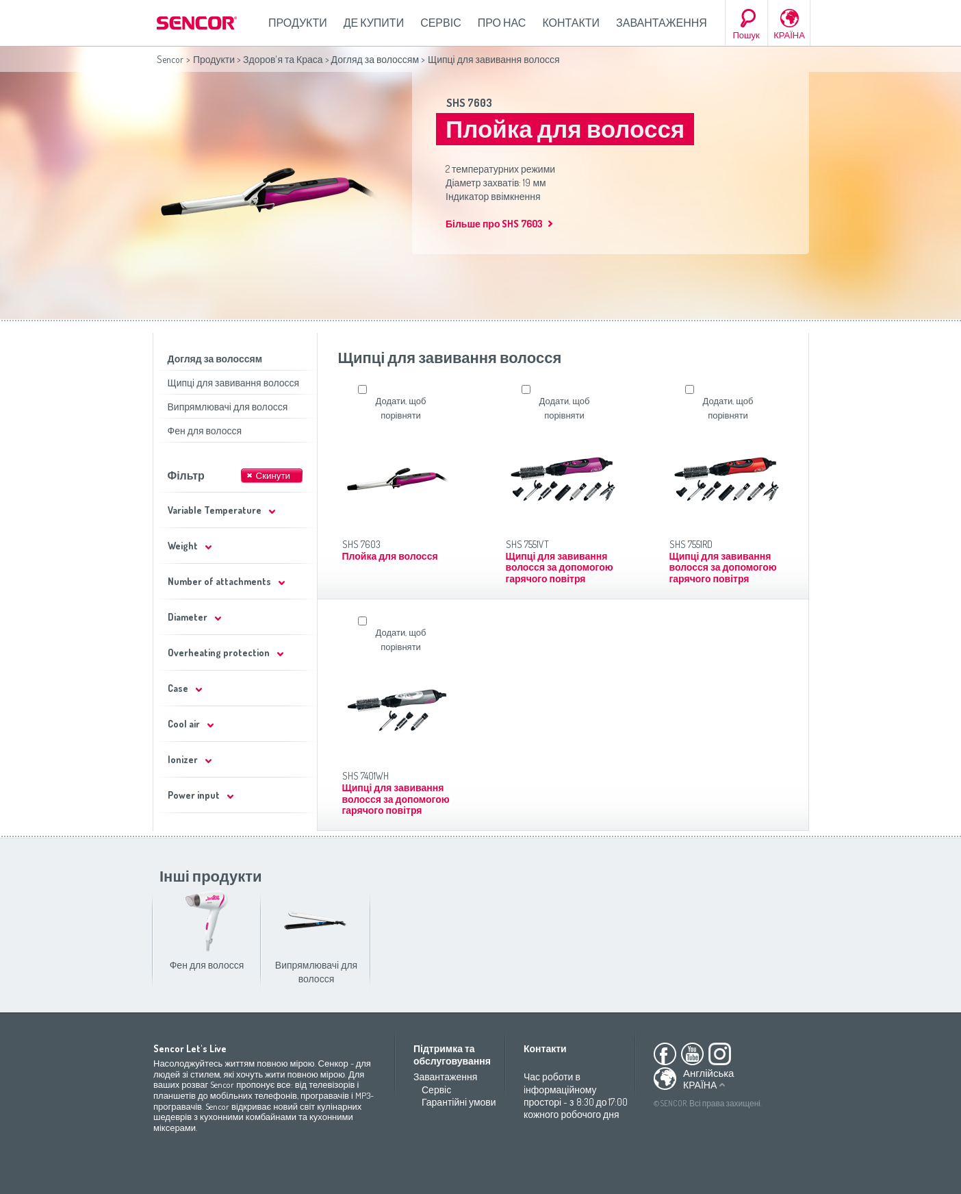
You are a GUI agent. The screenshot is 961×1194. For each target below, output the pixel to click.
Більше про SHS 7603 (494, 223)
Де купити (374, 22)
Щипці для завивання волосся (234, 382)
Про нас (502, 22)
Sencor (170, 59)
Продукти (297, 22)
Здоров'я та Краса (283, 59)
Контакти (571, 22)
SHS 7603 (469, 103)
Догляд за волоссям (375, 59)
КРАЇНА (789, 34)
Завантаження (661, 22)
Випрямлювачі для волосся (228, 406)
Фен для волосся (205, 430)
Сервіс (440, 22)
